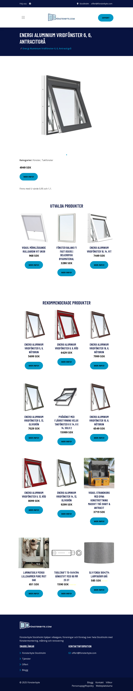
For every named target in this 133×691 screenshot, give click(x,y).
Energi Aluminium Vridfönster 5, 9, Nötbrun (33, 348)
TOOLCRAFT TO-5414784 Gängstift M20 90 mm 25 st (66, 576)
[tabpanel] (66, 105)
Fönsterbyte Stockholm (34, 652)
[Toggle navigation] (23, 17)
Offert (105, 17)
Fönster (37, 160)
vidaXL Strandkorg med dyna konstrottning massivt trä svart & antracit (99, 500)
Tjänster (26, 658)
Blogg (25, 670)
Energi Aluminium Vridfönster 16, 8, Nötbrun (99, 348)
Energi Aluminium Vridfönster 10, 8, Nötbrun (99, 420)
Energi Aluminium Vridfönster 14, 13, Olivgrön (66, 496)
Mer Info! (29, 176)
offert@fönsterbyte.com (101, 3)
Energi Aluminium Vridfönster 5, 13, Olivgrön (34, 420)
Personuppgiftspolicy (83, 685)
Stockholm (84, 3)
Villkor (109, 682)
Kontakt (99, 682)
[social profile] (30, 3)
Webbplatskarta (104, 685)
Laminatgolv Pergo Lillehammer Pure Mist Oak (33, 576)
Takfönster (47, 160)
